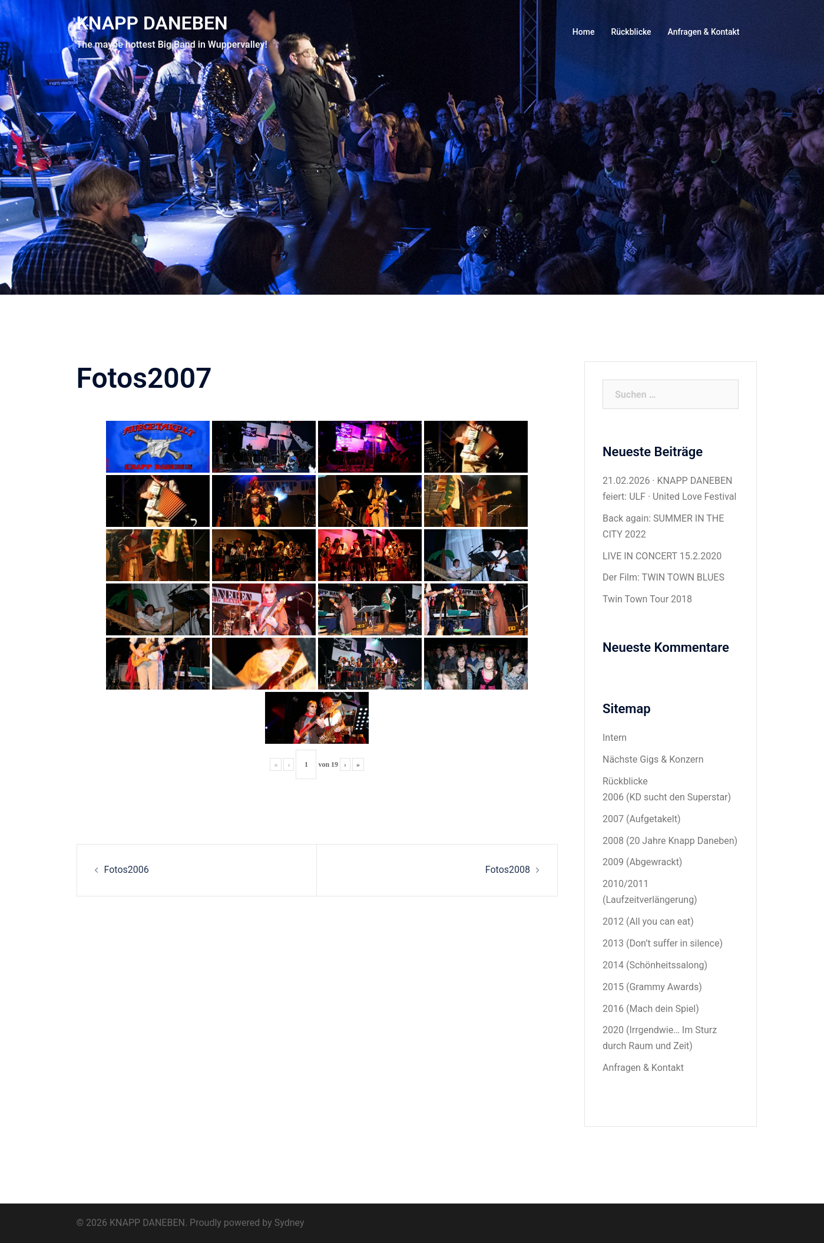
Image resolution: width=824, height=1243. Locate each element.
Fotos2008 (507, 869)
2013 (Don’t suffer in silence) (663, 943)
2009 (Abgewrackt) (642, 862)
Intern (615, 737)
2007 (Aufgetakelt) (642, 819)
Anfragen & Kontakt (704, 32)
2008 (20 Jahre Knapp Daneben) (670, 840)
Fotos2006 (126, 869)
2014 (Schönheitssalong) (655, 965)
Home (584, 32)
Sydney (289, 1222)
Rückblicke (631, 32)
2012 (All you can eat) (648, 921)
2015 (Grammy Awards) (652, 987)
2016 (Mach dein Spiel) (651, 1008)
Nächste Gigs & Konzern (653, 759)
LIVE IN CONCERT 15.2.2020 (662, 556)
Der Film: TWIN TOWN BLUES (663, 577)
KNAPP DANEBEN (152, 23)
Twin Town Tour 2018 (647, 599)
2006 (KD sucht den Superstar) (667, 797)
